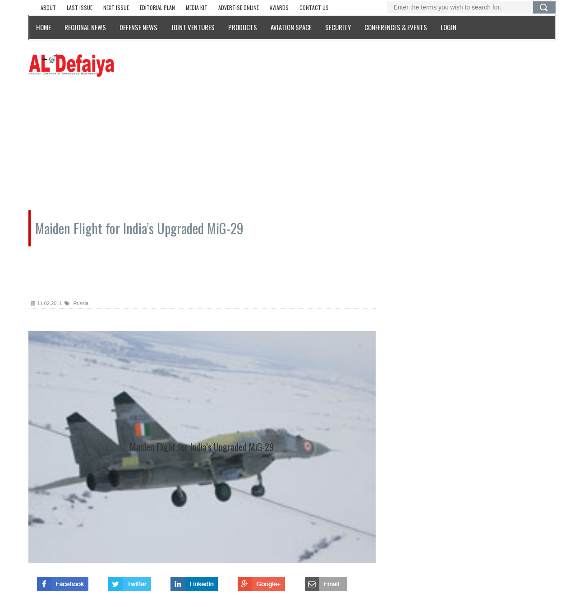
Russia (76, 303)
